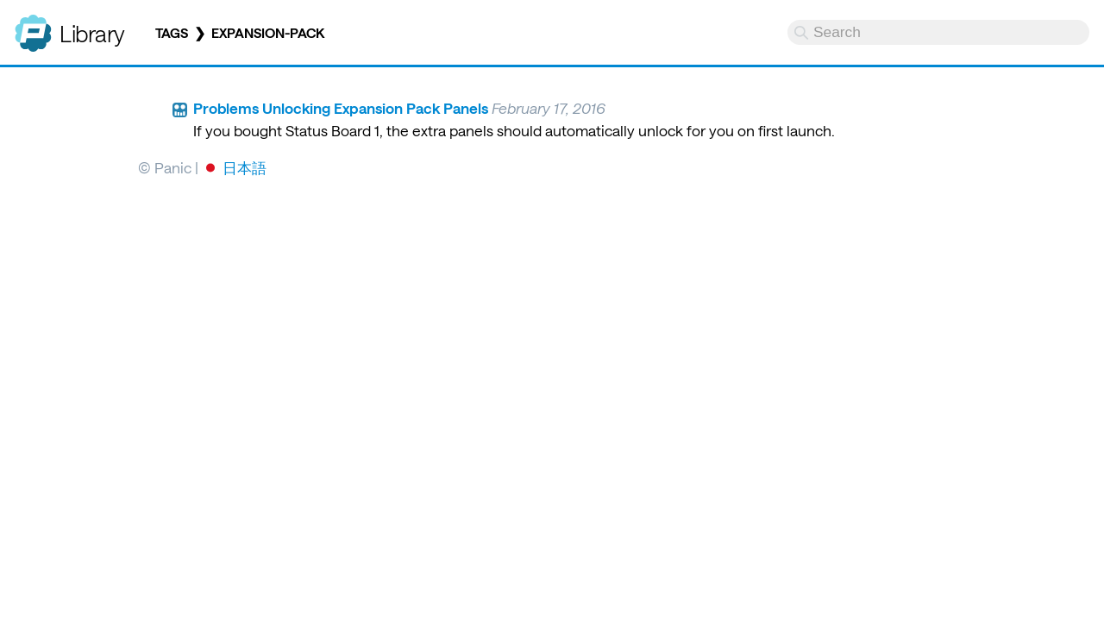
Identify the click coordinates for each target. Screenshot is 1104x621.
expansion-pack (267, 33)
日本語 (245, 167)
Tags (171, 33)
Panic (33, 25)
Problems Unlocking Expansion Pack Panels (340, 107)
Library (92, 33)
